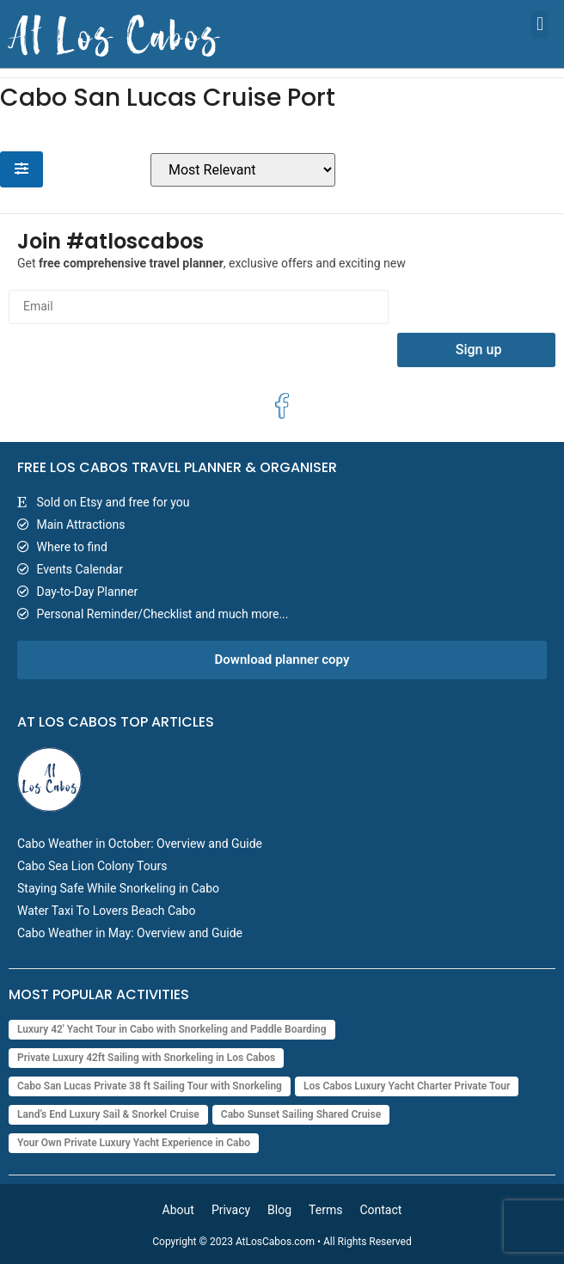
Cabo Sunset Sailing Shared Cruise (301, 1114)
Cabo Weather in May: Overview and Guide (129, 933)
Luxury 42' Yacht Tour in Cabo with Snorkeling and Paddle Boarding (172, 1029)
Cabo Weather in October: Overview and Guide (139, 843)
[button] (539, 24)
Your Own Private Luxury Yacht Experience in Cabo (133, 1143)
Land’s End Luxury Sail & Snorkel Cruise (108, 1114)
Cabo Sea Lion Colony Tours (92, 866)
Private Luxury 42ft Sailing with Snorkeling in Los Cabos (146, 1058)
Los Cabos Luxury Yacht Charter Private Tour (406, 1086)
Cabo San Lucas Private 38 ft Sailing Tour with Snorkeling (149, 1086)
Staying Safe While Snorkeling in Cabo (118, 888)
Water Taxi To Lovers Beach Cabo (106, 910)
